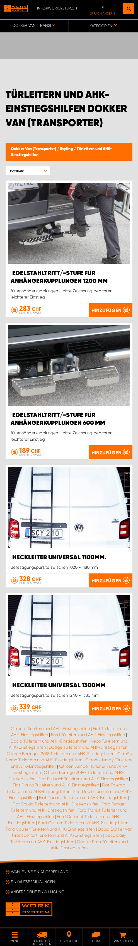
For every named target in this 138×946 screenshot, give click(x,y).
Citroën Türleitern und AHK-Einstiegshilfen (50, 728)
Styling (67, 149)
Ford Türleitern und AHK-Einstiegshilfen (88, 734)
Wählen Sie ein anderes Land (39, 871)
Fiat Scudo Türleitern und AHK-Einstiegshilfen (55, 804)
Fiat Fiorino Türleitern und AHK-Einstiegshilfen (56, 785)
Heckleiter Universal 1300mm (58, 685)
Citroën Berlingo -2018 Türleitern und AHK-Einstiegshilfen (60, 753)
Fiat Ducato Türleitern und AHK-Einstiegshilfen (83, 797)
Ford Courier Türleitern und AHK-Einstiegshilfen (50, 829)
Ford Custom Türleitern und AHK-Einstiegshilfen (83, 822)
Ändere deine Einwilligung (37, 892)
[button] (28, 170)
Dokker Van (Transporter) (34, 149)
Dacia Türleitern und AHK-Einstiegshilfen (49, 741)
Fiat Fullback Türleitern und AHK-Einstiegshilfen (83, 778)
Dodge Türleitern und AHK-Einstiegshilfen (88, 747)
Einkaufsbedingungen (33, 881)
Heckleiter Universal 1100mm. (59, 557)
